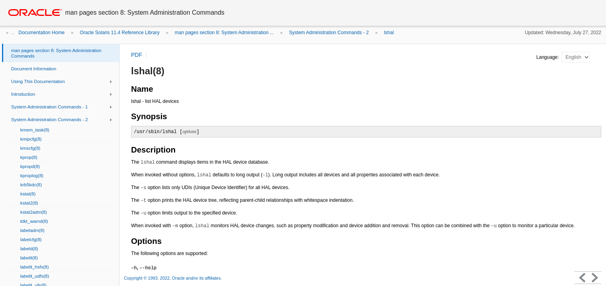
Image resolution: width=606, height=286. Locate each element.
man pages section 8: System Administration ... (224, 32)
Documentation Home (42, 32)
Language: (548, 57)
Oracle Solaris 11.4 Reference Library (120, 32)
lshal (389, 32)
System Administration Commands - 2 (329, 32)
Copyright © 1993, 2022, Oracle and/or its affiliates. (173, 278)
